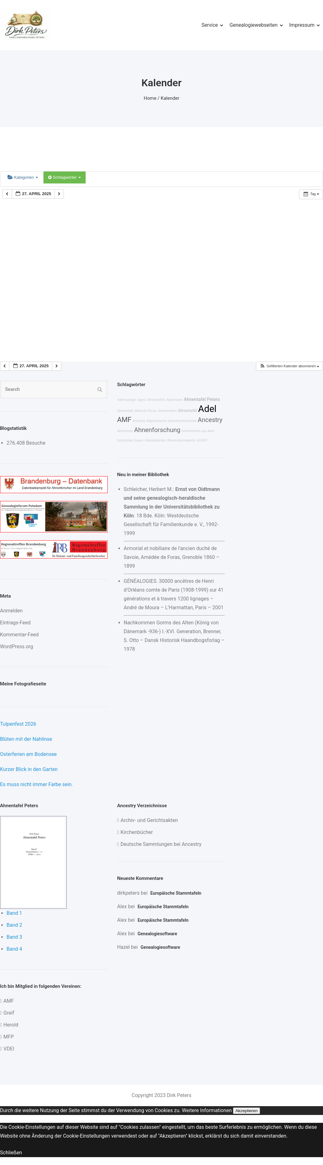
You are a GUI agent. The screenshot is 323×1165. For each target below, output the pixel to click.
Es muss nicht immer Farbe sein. (36, 784)
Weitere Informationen (207, 1110)
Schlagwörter (64, 177)
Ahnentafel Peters (202, 399)
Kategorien (23, 177)
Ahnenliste (125, 431)
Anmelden (11, 611)
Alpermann (175, 400)
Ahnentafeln (156, 400)
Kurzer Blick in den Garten (29, 769)
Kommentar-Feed (19, 635)
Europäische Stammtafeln (175, 893)
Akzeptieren (246, 1110)
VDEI (8, 1049)
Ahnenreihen (167, 411)
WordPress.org (16, 647)
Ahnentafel (187, 410)
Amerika (139, 421)
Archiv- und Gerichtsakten (149, 820)
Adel (207, 408)
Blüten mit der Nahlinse (26, 739)
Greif (8, 1013)
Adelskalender (155, 440)
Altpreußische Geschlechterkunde (171, 421)
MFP (8, 1037)
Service (209, 25)
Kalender (170, 98)
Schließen (11, 1153)
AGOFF (202, 440)
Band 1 (14, 913)
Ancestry (210, 420)
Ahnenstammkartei (181, 440)
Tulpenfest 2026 (18, 724)
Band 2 (14, 925)
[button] (289, 366)
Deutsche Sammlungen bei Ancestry (161, 844)
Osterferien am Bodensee (28, 754)
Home (150, 98)
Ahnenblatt (125, 411)
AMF (124, 420)
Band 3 (14, 937)
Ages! (142, 400)
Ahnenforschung (157, 430)
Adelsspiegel (126, 400)
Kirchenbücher (137, 832)
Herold (10, 1025)
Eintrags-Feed (15, 623)
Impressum (302, 25)
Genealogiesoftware (157, 933)
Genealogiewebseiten (253, 25)
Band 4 (14, 949)
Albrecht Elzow (146, 411)
